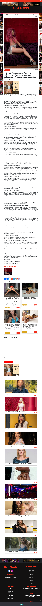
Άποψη (31, 583)
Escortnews (31, 570)
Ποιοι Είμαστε (10, 595)
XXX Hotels (10, 592)
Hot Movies (31, 578)
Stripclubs (10, 589)
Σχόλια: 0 (36, 69)
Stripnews (31, 573)
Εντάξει (21, 604)
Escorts (10, 588)
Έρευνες (31, 580)
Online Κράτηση (10, 594)
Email (5, 357)
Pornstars (31, 574)
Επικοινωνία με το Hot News (10, 577)
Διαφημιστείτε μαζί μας (10, 597)
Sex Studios (10, 591)
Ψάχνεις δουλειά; (10, 598)
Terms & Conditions (10, 599)
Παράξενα (31, 581)
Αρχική (5, 14)
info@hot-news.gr (10, 574)
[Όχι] (40, 603)
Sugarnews (31, 571)
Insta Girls (31, 576)
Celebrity (31, 568)
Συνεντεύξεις (10, 14)
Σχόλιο (5, 341)
